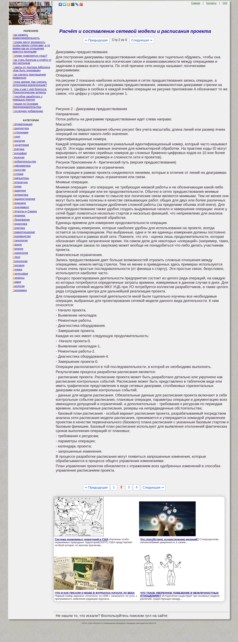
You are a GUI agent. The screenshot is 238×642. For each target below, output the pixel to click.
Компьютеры (21, 178)
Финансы (19, 277)
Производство (22, 236)
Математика (20, 194)
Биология (19, 140)
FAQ (225, 3)
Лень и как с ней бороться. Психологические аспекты (30, 91)
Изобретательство (24, 161)
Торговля (19, 265)
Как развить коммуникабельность (26, 36)
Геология (19, 157)
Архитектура (21, 128)
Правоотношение (24, 232)
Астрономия (20, 132)
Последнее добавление (28, 111)
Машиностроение (24, 198)
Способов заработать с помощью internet (28, 98)
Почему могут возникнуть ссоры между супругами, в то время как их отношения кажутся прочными (31, 47)
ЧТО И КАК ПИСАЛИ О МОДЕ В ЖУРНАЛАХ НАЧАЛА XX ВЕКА (95, 592)
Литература (20, 182)
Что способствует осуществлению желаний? (169, 539)
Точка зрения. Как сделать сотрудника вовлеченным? (30, 83)
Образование (21, 219)
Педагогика (20, 223)
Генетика (18, 149)
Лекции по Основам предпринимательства (27, 105)
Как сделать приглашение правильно (29, 76)
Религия (18, 248)
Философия (20, 273)
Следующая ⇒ (141, 40)
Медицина (19, 203)
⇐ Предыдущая (96, 40)
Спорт (16, 257)
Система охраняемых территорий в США (82, 539)
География (20, 153)
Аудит (16, 136)
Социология (20, 252)
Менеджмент (21, 207)
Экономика (20, 290)
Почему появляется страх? (30, 55)
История (18, 174)
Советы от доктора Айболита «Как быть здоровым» (31, 69)
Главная (195, 3)
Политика (19, 228)
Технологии (20, 261)
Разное (17, 244)
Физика (17, 269)
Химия (17, 282)
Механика (19, 215)
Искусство (19, 169)
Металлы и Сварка (25, 211)
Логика (17, 186)
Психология (20, 240)
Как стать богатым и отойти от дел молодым (32, 61)
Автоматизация (22, 124)
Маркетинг (19, 190)
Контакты (211, 3)
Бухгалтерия (21, 145)
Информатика (21, 165)
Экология (19, 286)
